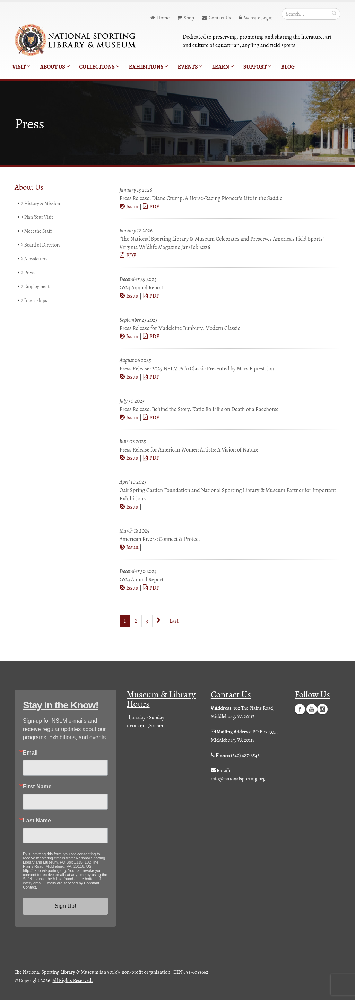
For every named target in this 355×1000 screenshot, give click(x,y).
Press (28, 272)
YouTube (311, 709)
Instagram (322, 709)
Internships (34, 300)
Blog (288, 67)
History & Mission (41, 203)
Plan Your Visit (37, 217)
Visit (21, 67)
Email (30, 753)
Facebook (300, 709)
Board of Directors (41, 245)
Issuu (130, 207)
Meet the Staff (37, 231)
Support (257, 67)
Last (174, 621)
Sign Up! (65, 906)
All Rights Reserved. (73, 980)
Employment (35, 286)
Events (190, 67)
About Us (54, 67)
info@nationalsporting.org (238, 778)
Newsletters (35, 259)
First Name (37, 786)
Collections (99, 67)
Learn (223, 67)
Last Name (37, 820)
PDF (151, 207)
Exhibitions (148, 67)
